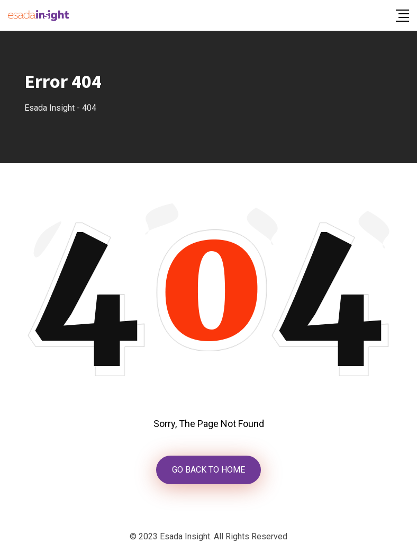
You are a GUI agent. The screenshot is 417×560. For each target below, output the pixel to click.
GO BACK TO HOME (208, 470)
